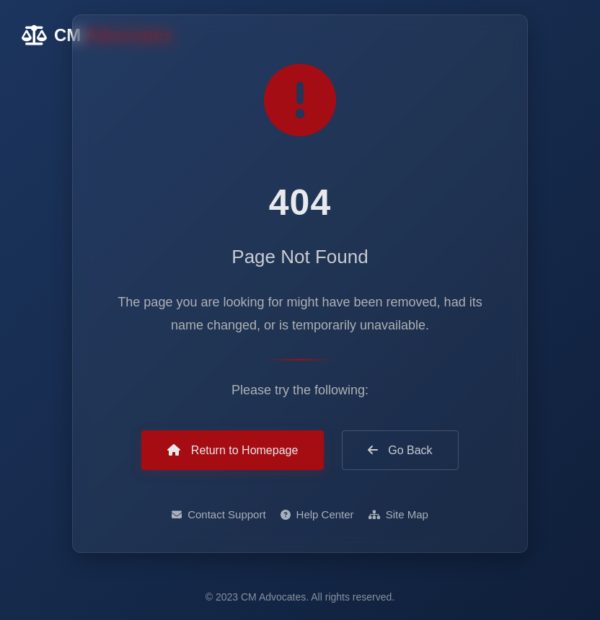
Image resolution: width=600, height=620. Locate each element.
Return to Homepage (232, 450)
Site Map (398, 515)
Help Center (317, 515)
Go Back (400, 450)
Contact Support (218, 515)
